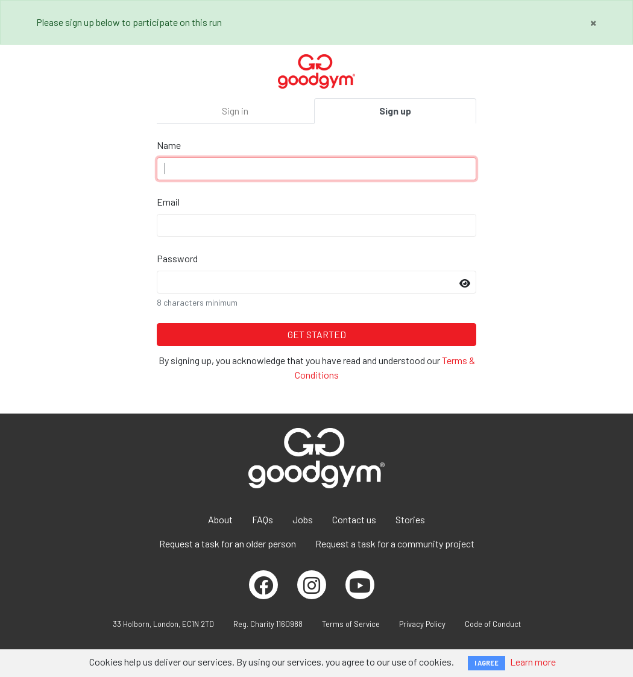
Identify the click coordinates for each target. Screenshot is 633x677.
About (220, 519)
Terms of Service (351, 624)
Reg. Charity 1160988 (268, 624)
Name (169, 145)
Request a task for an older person (227, 543)
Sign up (395, 110)
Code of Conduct (493, 624)
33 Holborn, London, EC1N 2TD (163, 624)
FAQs (262, 519)
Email (168, 201)
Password (177, 258)
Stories (410, 519)
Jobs (302, 519)
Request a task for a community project (394, 543)
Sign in (235, 110)
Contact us (354, 519)
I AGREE (486, 663)
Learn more (533, 661)
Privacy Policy (422, 624)
